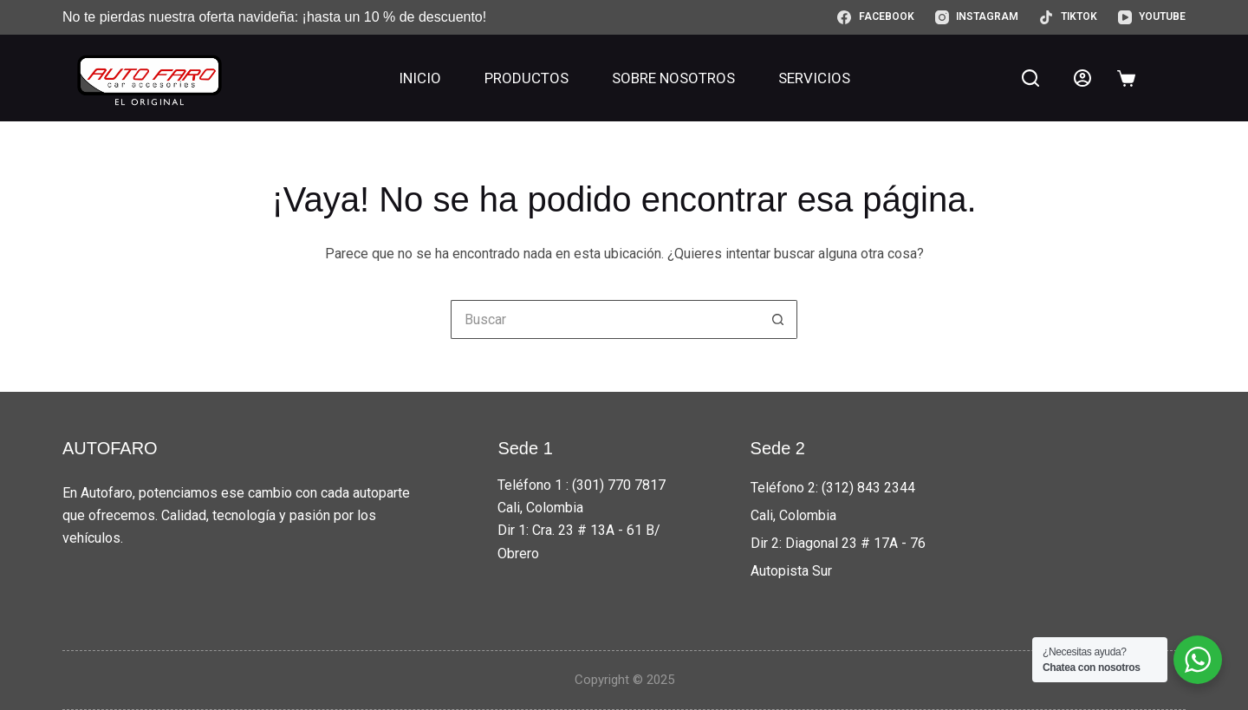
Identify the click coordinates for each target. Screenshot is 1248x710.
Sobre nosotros (673, 78)
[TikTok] (1067, 17)
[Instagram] (976, 17)
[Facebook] (875, 17)
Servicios (814, 78)
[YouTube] (1152, 17)
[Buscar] (1030, 78)
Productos (526, 78)
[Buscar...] (604, 319)
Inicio (420, 78)
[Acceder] (1082, 78)
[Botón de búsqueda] (777, 319)
